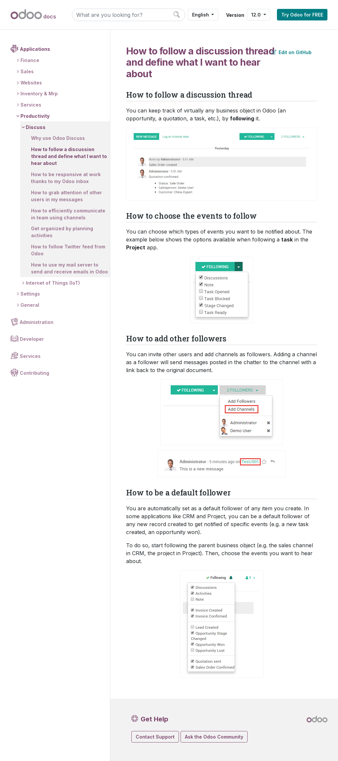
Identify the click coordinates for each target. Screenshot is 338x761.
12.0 (256, 14)
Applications (35, 49)
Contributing (34, 373)
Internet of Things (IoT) (53, 283)
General (29, 305)
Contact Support (155, 737)
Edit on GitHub (292, 52)
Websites (31, 82)
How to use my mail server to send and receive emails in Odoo (69, 268)
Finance (29, 60)
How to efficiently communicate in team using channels (68, 214)
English (201, 14)
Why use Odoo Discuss (58, 138)
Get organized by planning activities (62, 232)
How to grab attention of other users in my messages (66, 196)
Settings (30, 294)
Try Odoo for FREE (302, 14)
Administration (36, 322)
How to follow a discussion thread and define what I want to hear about (69, 156)
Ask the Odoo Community (214, 737)
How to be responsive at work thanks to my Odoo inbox (66, 178)
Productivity (35, 116)
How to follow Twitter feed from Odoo (68, 250)
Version (235, 15)
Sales (27, 71)
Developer (32, 339)
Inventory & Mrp (39, 93)
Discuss (36, 127)
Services (30, 105)
